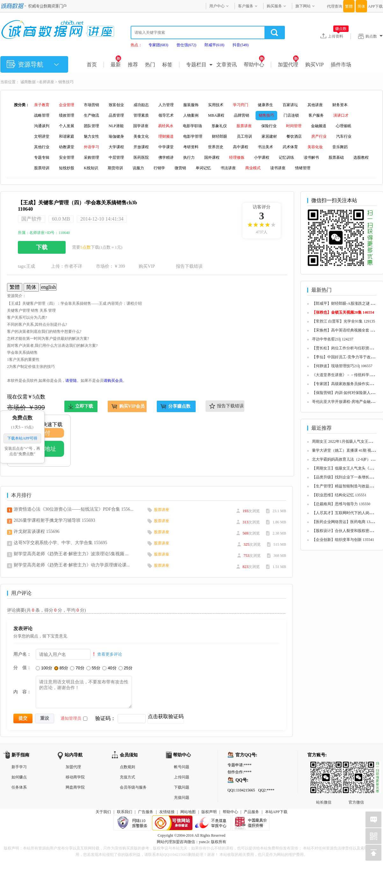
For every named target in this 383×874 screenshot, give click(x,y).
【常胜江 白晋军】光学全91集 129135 (343, 321)
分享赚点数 (179, 406)
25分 (126, 668)
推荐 (133, 64)
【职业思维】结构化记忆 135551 (339, 495)
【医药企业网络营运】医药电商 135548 (345, 522)
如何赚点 (19, 777)
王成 (30, 266)
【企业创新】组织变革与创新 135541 (343, 539)
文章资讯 (226, 64)
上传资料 (338, 36)
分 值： (22, 667)
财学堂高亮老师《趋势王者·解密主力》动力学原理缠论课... (72, 565)
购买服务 (274, 6)
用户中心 (217, 6)
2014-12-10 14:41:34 (102, 219)
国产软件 (31, 219)
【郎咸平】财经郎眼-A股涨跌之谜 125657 (347, 303)
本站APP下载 (276, 812)
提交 (22, 718)
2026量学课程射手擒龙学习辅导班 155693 (54, 520)
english (48, 287)
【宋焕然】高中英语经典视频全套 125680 (347, 330)
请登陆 (71, 380)
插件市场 (341, 64)
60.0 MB (61, 219)
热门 (150, 64)
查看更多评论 (109, 654)
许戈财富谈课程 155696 (37, 531)
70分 (77, 668)
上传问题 (181, 777)
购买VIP (314, 64)
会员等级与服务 (133, 787)
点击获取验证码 (166, 716)
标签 (167, 64)
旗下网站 (303, 6)
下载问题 (181, 787)
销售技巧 (66, 82)
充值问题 (181, 797)
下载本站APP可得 (22, 438)
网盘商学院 (75, 787)
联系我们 (124, 812)
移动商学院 (75, 777)
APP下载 (375, 6)
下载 (41, 247)
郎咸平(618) (214, 45)
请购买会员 (113, 380)
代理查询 (334, 6)
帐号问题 (181, 767)
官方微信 (356, 766)
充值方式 (127, 777)
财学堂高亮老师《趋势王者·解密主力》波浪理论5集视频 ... (71, 553)
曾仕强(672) (186, 45)
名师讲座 (46, 82)
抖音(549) (241, 45)
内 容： (22, 691)
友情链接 (167, 812)
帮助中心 (254, 64)
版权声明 (209, 812)
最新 (116, 64)
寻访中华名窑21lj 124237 (332, 339)
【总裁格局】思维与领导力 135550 (341, 504)
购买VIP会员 (132, 406)
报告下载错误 (189, 266)
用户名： (22, 654)
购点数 (374, 36)
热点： (136, 45)
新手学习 (19, 767)
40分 (109, 668)
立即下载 (84, 406)
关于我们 (103, 812)
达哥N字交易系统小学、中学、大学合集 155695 (60, 542)
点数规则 (127, 767)
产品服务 (251, 812)
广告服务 (145, 812)
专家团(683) (158, 45)
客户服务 (245, 6)
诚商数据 (28, 82)
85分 (61, 668)
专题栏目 (196, 64)
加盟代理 (288, 64)
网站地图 (188, 812)
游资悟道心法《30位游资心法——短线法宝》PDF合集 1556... (74, 509)
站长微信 (323, 766)
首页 (92, 64)
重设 (44, 718)
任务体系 (19, 787)
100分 (44, 668)
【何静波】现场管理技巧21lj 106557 (342, 366)
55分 (93, 668)
